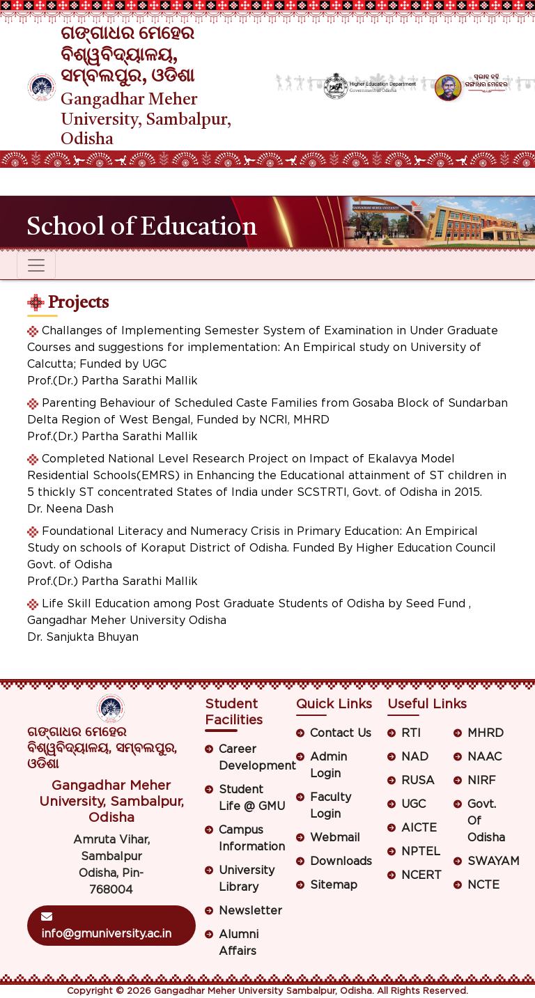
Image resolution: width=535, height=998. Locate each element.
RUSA (418, 780)
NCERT (421, 875)
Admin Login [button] (328, 765)
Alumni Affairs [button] (238, 943)
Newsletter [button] (250, 911)
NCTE (483, 885)
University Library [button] (246, 879)
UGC (413, 804)
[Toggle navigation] (36, 182)
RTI (411, 733)
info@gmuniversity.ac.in (106, 925)
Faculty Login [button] (330, 806)
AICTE (419, 828)
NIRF (481, 780)
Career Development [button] (252, 758)
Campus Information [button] (252, 838)
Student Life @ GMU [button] (252, 798)
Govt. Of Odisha (486, 821)
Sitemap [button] (333, 885)
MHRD (485, 733)
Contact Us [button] (340, 733)
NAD (414, 757)
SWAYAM (487, 861)
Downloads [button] (341, 861)
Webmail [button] (335, 837)
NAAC (484, 757)
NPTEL (420, 851)
